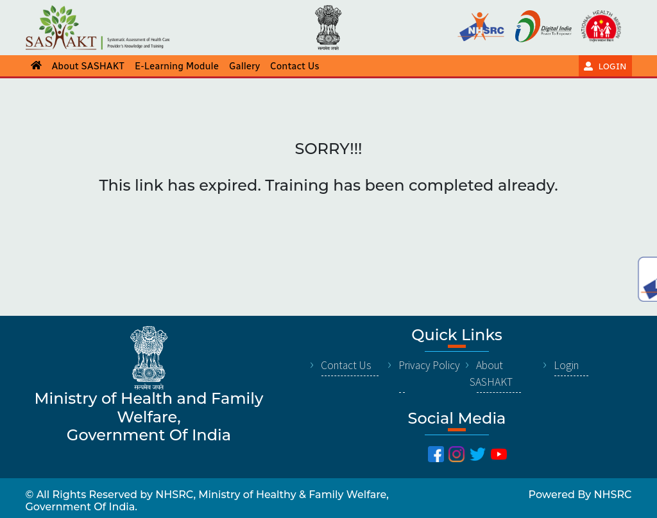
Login (566, 365)
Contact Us (346, 365)
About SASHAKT (491, 373)
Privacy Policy (429, 365)
